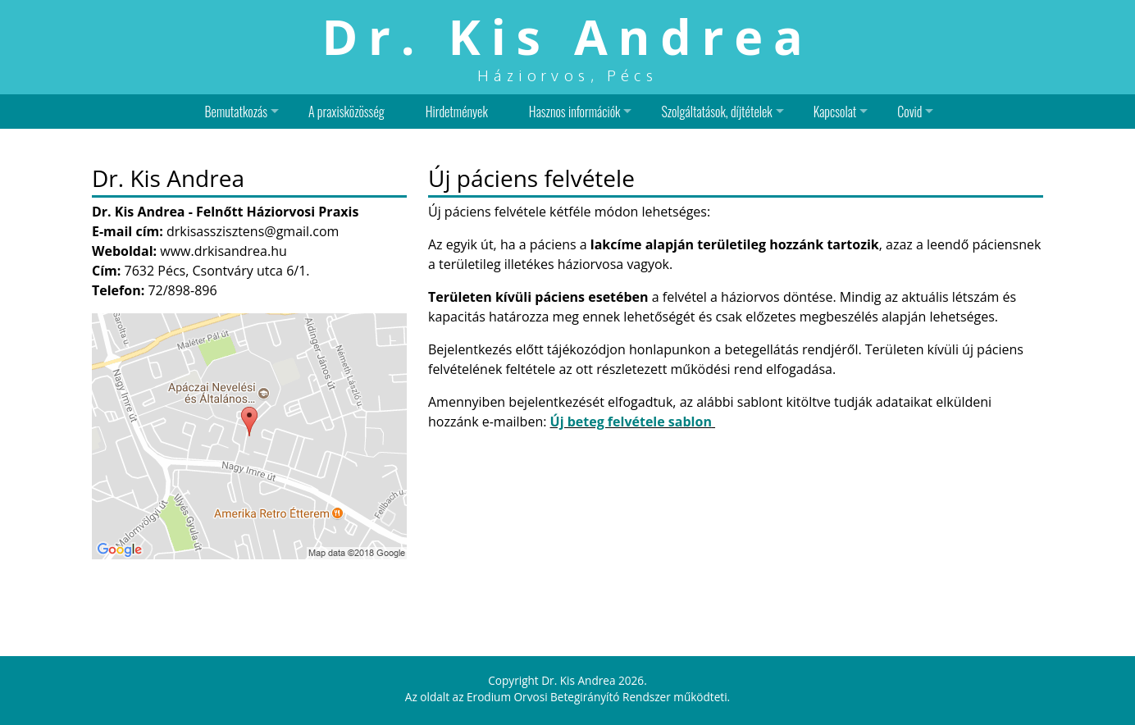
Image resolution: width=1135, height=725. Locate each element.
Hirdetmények (457, 111)
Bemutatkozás (236, 111)
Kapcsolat (835, 111)
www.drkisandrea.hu (223, 251)
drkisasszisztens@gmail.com (252, 231)
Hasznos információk (575, 111)
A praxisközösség (346, 111)
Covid (909, 111)
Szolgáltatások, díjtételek (716, 111)
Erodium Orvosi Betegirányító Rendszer (569, 696)
